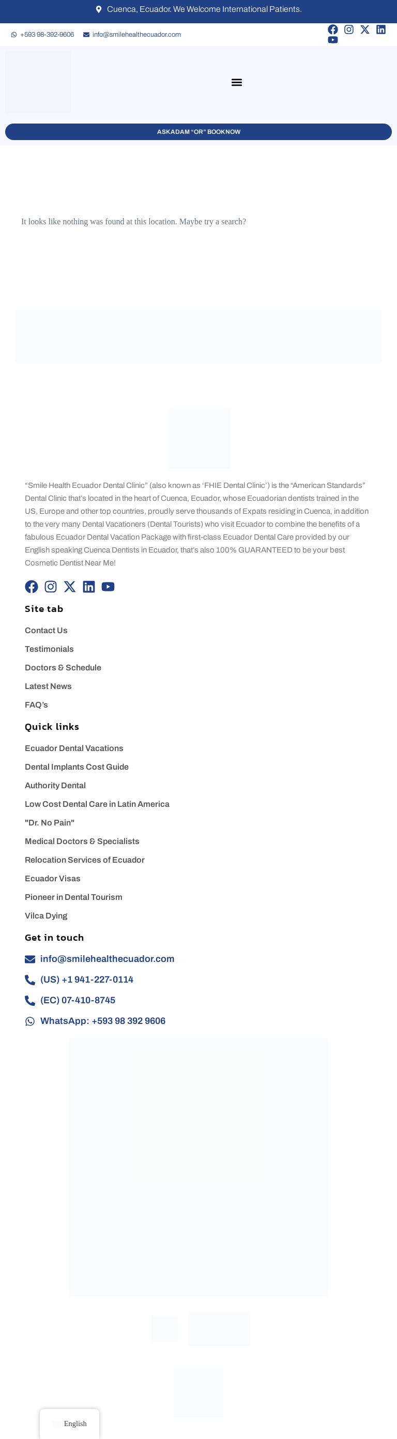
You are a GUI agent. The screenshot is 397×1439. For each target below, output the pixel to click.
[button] (236, 82)
